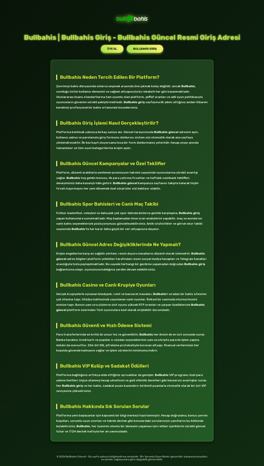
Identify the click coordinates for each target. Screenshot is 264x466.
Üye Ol (112, 48)
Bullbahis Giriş (145, 48)
